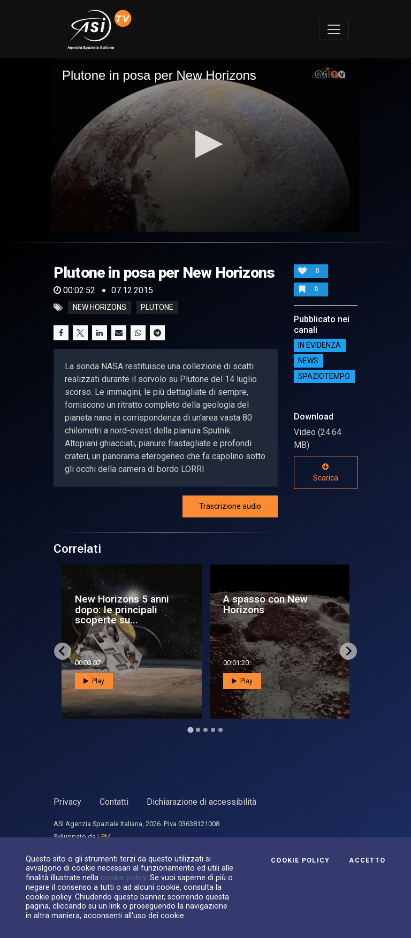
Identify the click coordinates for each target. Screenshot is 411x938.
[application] (205, 145)
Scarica (325, 472)
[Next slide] (348, 651)
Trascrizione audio (230, 506)
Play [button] (93, 681)
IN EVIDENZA (319, 345)
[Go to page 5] (220, 730)
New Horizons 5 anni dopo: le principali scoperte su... (122, 609)
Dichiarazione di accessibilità (201, 802)
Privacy (67, 802)
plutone (157, 307)
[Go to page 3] (205, 730)
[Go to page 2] (198, 730)
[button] (205, 144)
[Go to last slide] (62, 651)
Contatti (114, 802)
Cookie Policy (300, 860)
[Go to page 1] (190, 730)
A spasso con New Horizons (265, 604)
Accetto (367, 860)
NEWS (308, 361)
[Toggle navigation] (334, 29)
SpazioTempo (324, 376)
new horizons (99, 307)
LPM (104, 837)
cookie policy (123, 877)
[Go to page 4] (213, 730)
